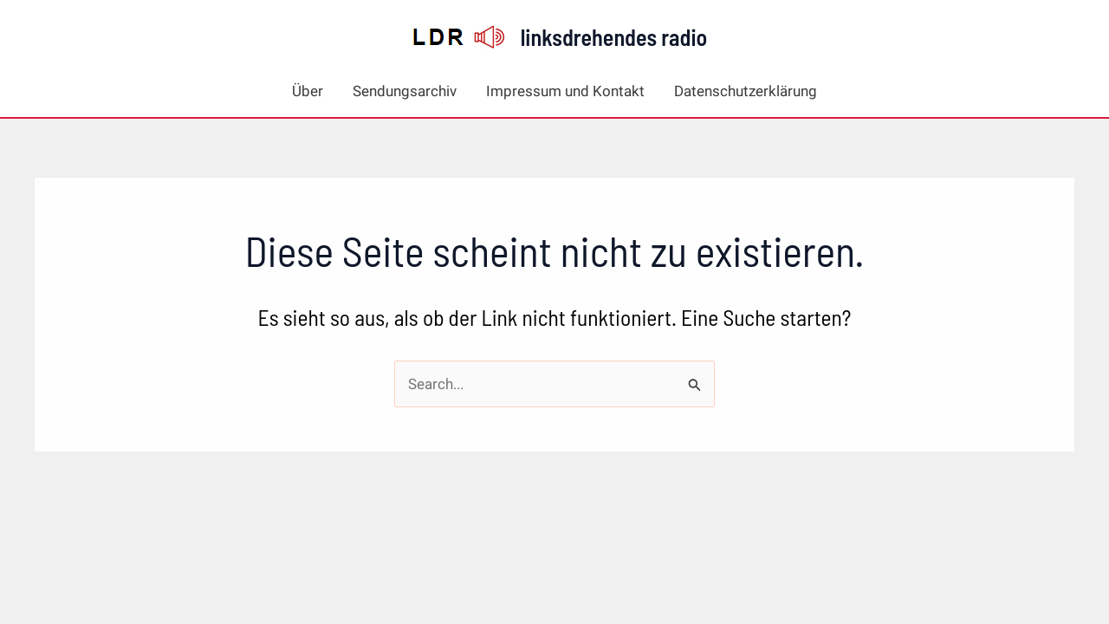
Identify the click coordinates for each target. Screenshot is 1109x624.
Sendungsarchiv (405, 91)
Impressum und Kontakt (565, 91)
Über (307, 91)
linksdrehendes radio (614, 36)
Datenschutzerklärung (745, 91)
